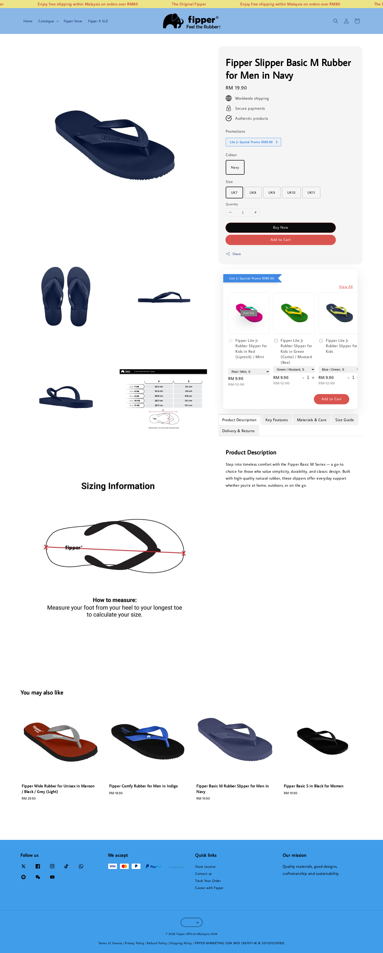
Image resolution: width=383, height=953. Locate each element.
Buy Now (280, 227)
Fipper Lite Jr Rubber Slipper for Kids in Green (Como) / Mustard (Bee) (292, 351)
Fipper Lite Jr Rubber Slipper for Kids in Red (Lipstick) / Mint (247, 348)
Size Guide (344, 419)
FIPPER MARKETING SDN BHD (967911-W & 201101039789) (240, 943)
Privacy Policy (134, 943)
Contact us (203, 873)
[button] (335, 21)
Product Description (239, 419)
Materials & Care (312, 419)
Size (229, 181)
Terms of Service (110, 943)
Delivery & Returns (238, 430)
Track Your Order (208, 880)
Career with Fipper (209, 888)
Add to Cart (281, 239)
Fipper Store (73, 21)
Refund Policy (157, 943)
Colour (231, 154)
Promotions (235, 131)
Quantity (232, 204)
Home (27, 21)
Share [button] (233, 254)
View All (346, 286)
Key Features (277, 419)
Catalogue (46, 21)
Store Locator (205, 866)
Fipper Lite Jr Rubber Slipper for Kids (338, 346)
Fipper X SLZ (98, 21)
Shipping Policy (181, 943)
